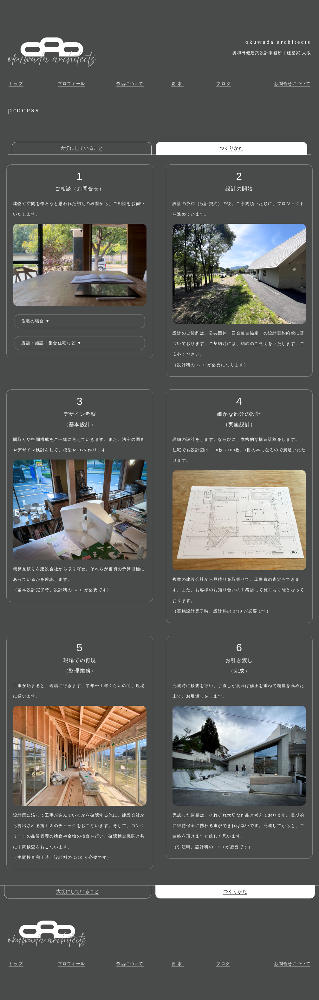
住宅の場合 (35, 321)
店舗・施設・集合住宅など (51, 343)
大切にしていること (81, 148)
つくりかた (231, 148)
